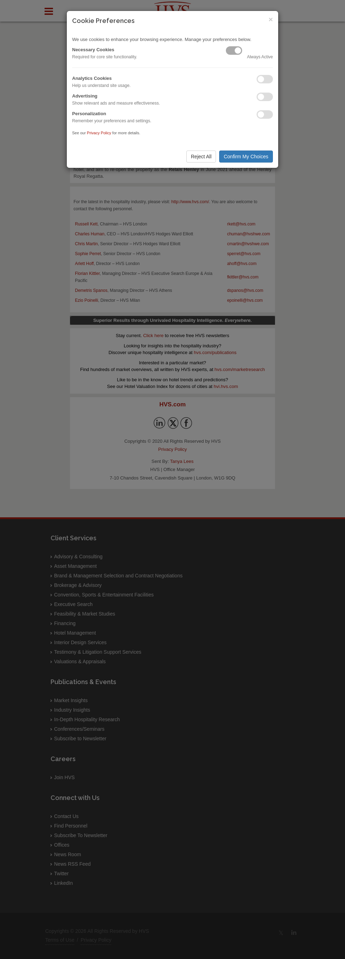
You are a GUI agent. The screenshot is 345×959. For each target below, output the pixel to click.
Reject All (201, 156)
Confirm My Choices (246, 156)
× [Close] (271, 19)
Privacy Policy (99, 133)
